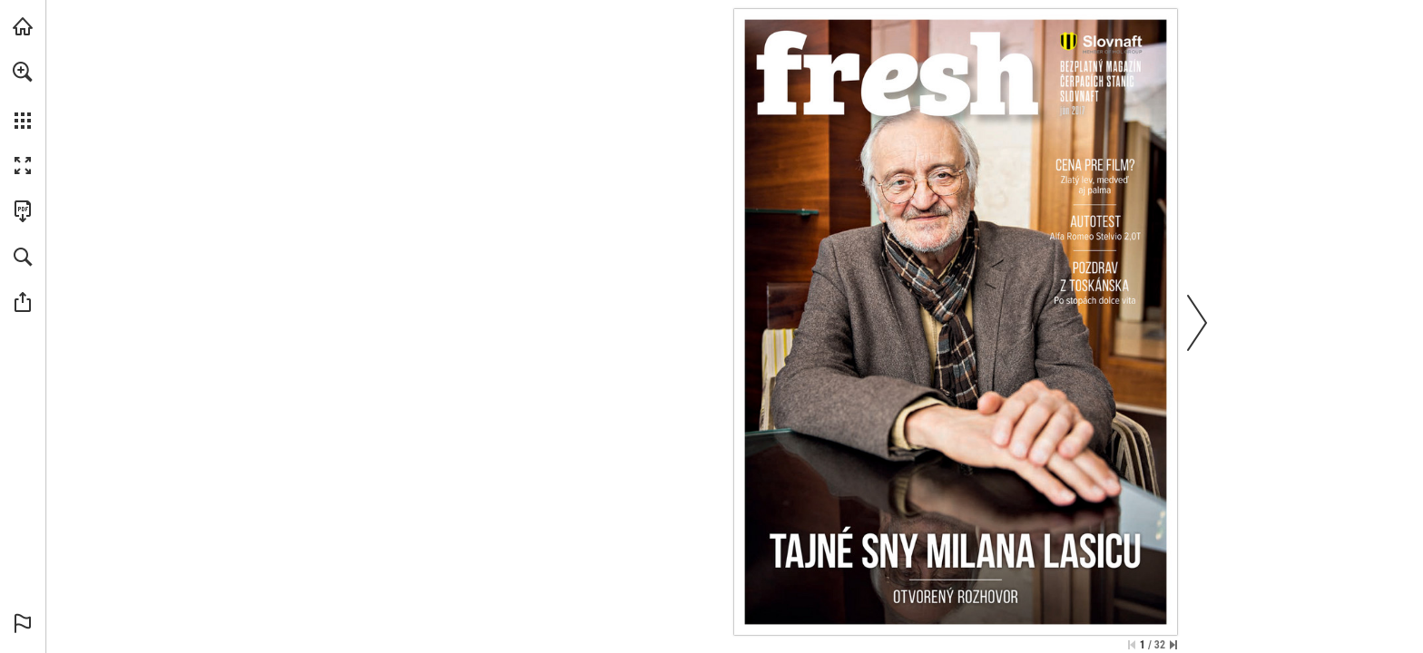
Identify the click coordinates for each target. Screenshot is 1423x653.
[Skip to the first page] (1131, 644)
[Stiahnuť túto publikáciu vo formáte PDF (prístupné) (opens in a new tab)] (22, 211)
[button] (22, 71)
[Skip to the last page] (1173, 644)
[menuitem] (22, 95)
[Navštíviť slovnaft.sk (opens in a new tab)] (22, 26)
